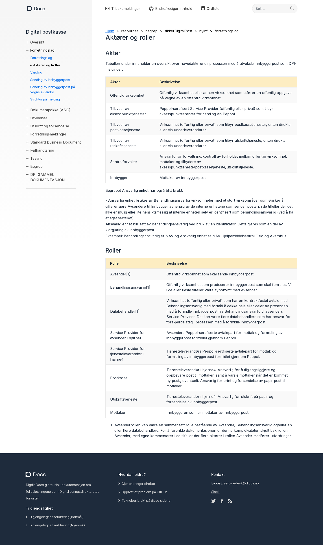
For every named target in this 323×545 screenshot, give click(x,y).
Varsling (36, 72)
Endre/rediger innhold (170, 8)
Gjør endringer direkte (138, 484)
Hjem (109, 31)
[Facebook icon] (221, 501)
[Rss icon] (230, 501)
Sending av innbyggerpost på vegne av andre (52, 89)
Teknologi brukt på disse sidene (146, 500)
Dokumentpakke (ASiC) (50, 110)
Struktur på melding (45, 99)
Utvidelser (38, 118)
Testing (36, 158)
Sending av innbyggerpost (50, 80)
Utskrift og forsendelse (49, 126)
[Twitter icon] (213, 501)
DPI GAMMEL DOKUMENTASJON (47, 177)
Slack (215, 492)
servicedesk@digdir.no (241, 483)
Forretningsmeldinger (48, 134)
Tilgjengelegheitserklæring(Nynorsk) (57, 525)
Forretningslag (42, 50)
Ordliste (210, 8)
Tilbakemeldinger (122, 8)
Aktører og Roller (46, 65)
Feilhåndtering (42, 150)
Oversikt (37, 42)
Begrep (36, 166)
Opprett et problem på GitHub (144, 492)
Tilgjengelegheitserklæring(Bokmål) (56, 517)
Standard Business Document (55, 142)
